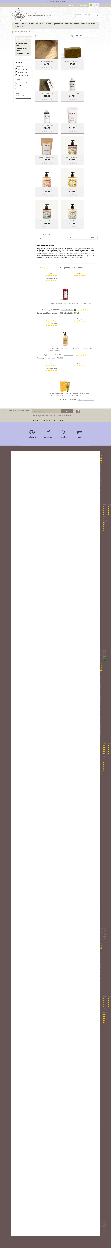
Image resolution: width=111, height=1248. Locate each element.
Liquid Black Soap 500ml (72, 93)
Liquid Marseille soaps (24, 72)
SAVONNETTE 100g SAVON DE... (72, 62)
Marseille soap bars (24, 75)
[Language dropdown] (72, 5)
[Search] (87, 15)
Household (20, 53)
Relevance (86, 36)
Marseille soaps (20, 24)
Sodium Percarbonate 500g (46, 157)
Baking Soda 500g (72, 125)
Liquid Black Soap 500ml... (47, 125)
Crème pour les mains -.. (86, 400)
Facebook (78, 411)
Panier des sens (24, 89)
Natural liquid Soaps (54, 24)
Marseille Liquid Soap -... (46, 189)
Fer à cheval (22, 83)
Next (94, 237)
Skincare (68, 24)
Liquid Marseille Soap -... (72, 157)
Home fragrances (88, 24)
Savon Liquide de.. (67, 310)
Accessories (18, 26)
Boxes (76, 24)
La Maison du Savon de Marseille (24, 86)
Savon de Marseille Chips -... (47, 62)
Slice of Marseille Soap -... (46, 93)
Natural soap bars (36, 24)
